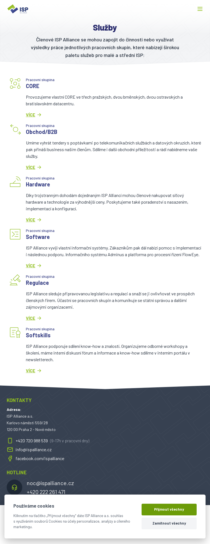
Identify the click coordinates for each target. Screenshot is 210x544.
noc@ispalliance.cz (50, 483)
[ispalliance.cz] (18, 8)
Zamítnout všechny (169, 523)
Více (34, 115)
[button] (200, 9)
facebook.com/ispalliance (35, 458)
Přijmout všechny (169, 509)
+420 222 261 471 (46, 491)
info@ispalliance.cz (29, 449)
